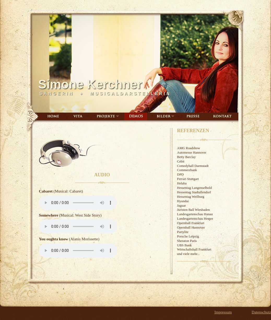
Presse (192, 116)
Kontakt (222, 116)
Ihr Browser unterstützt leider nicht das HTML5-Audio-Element (78, 203)
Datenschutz (261, 312)
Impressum (223, 312)
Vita (78, 116)
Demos (135, 116)
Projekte (107, 116)
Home (53, 116)
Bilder (165, 116)
